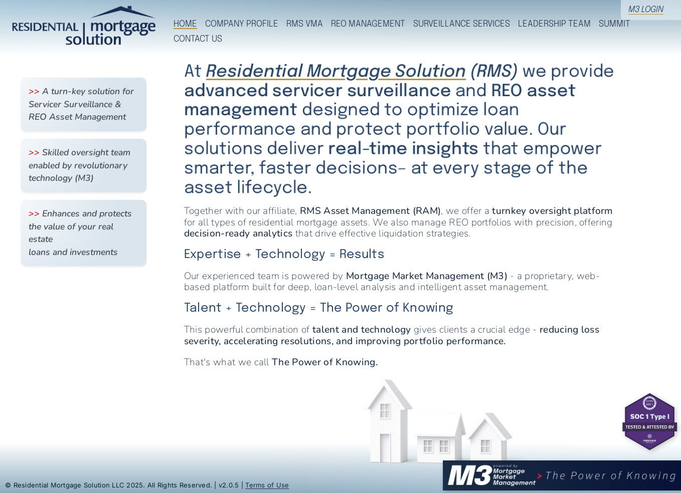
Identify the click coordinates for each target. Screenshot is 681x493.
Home (185, 24)
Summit (614, 24)
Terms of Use (267, 485)
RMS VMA (304, 24)
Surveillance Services (461, 24)
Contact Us (198, 39)
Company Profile (241, 24)
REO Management (368, 24)
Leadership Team (554, 24)
